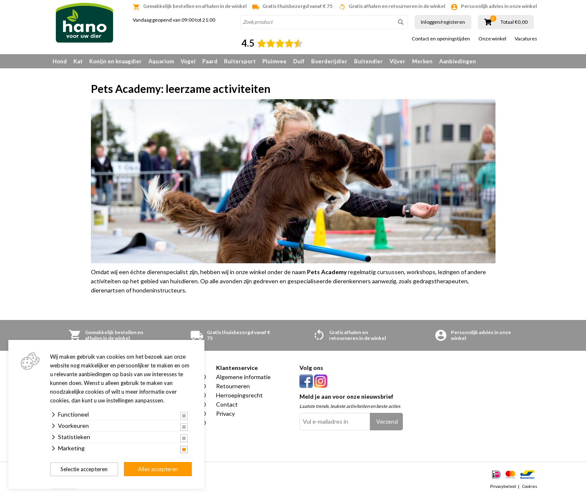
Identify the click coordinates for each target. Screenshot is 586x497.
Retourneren (233, 386)
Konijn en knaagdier (115, 61)
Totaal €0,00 (514, 22)
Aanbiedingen (457, 61)
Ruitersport (240, 61)
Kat (78, 61)
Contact (227, 404)
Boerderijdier (329, 61)
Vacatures (526, 38)
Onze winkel (492, 38)
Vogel (188, 61)
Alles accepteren (158, 469)
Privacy (225, 413)
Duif (298, 61)
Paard (209, 61)
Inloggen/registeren (443, 22)
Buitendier (368, 61)
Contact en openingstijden (441, 38)
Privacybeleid (503, 486)
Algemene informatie (243, 376)
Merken (422, 61)
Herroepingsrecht (239, 395)
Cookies (529, 486)
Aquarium (161, 61)
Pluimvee (274, 61)
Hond (60, 61)
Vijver (397, 61)
